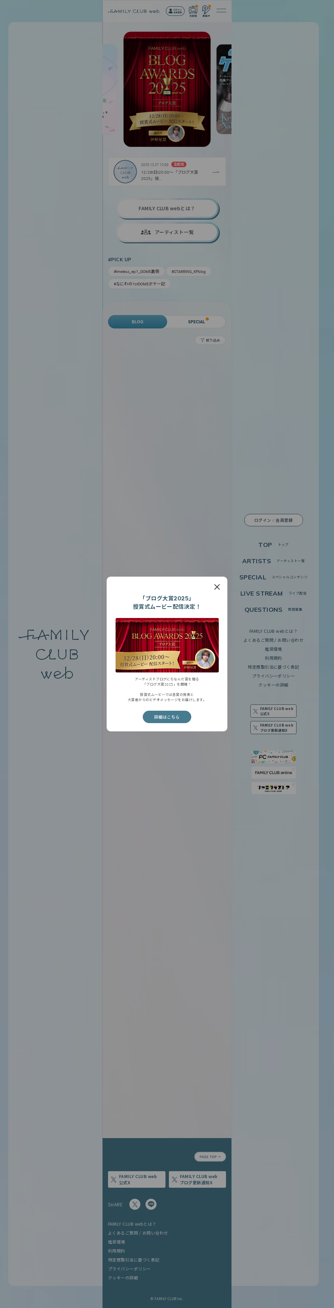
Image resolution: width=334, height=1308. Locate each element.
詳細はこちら (167, 717)
